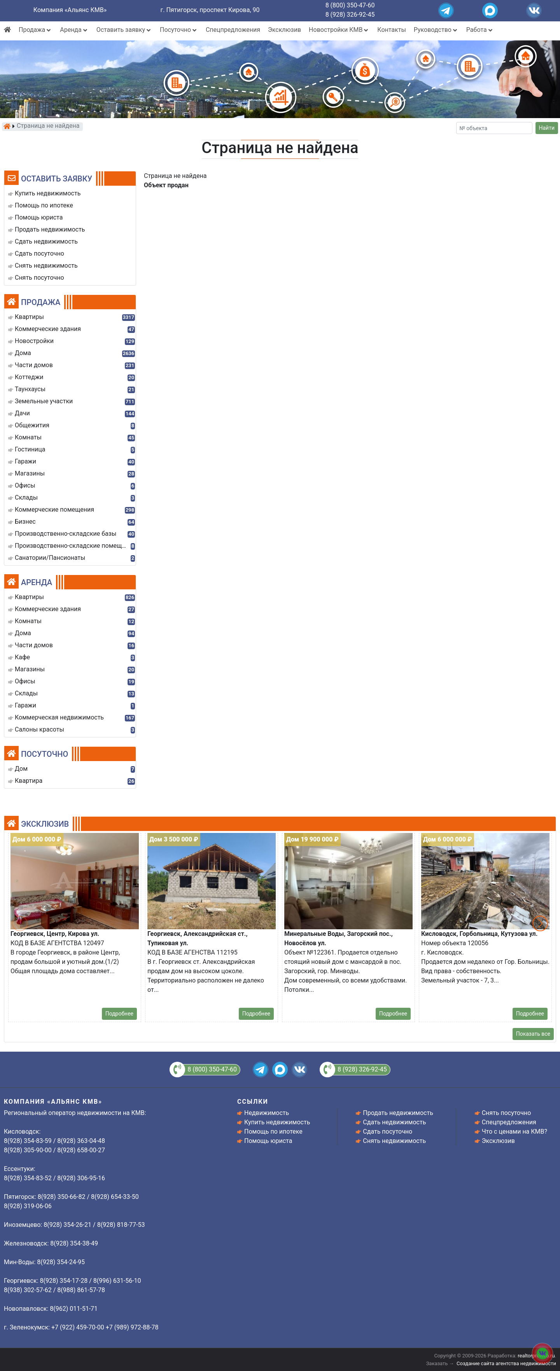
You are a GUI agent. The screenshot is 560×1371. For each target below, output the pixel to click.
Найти (547, 128)
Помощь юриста (268, 1141)
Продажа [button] (35, 29)
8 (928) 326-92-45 (350, 14)
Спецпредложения (233, 29)
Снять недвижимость (394, 1141)
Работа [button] (480, 29)
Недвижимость (266, 1113)
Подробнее (119, 1013)
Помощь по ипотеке (273, 1131)
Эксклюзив (284, 29)
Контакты (391, 29)
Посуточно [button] (179, 29)
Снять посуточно (506, 1113)
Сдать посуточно (387, 1131)
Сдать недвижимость (394, 1122)
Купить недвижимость (277, 1122)
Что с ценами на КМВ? (514, 1131)
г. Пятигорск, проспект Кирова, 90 (210, 10)
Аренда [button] (74, 29)
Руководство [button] (436, 29)
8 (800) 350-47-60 (350, 5)
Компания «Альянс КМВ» (70, 10)
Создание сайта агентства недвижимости (506, 1363)
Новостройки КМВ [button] (339, 29)
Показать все (533, 1034)
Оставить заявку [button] (124, 29)
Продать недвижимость (398, 1113)
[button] (540, 923)
